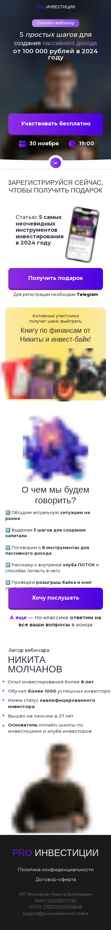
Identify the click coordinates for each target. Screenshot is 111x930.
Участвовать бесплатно (55, 123)
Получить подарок (55, 278)
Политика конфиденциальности (56, 869)
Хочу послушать (55, 598)
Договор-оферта (56, 879)
